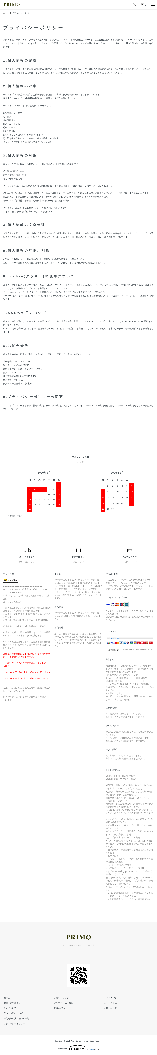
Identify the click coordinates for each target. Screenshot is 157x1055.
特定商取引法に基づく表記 (16, 1018)
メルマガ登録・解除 (63, 1003)
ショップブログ (60, 998)
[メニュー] (152, 4)
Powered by (78, 1047)
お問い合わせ (110, 1008)
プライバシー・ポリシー (111, 43)
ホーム (6, 13)
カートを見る (110, 1003)
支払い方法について (12, 1013)
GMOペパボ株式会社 (71, 39)
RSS (55, 1008)
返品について (9, 1008)
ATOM (62, 1008)
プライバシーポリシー (14, 1023)
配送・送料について (12, 1003)
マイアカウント (111, 998)
